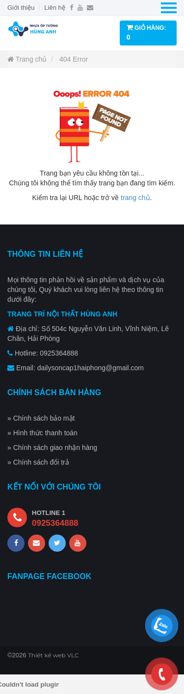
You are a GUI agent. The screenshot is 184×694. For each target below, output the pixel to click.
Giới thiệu (20, 7)
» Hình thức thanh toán (42, 433)
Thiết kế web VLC (53, 655)
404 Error (73, 59)
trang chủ (135, 197)
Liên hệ (54, 7)
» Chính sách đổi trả (38, 462)
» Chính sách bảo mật (41, 418)
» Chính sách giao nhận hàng (52, 447)
